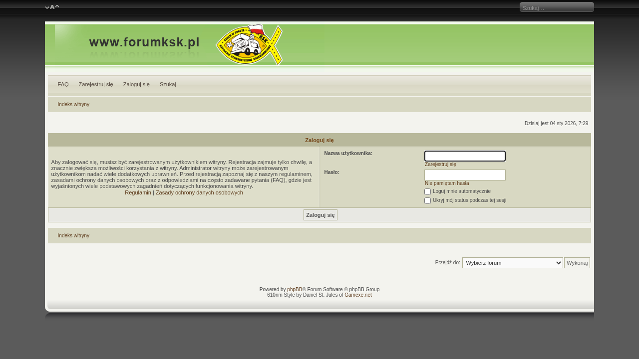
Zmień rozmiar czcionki (52, 7)
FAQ (63, 84)
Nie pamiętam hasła (447, 183)
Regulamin (138, 192)
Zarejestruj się (96, 84)
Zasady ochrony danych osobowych (199, 192)
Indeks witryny (73, 104)
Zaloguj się (136, 84)
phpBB (294, 289)
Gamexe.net (357, 295)
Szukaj (168, 84)
